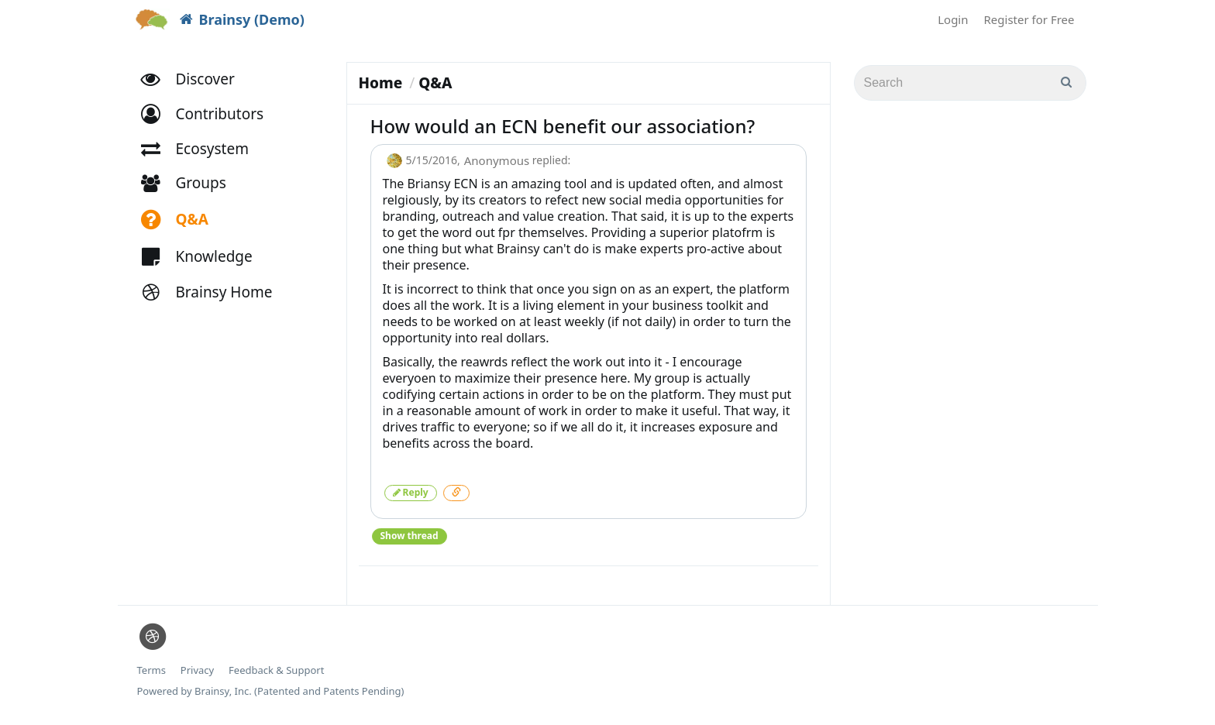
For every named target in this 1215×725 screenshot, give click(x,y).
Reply (411, 492)
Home (381, 83)
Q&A (435, 83)
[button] (209, 114)
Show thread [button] (409, 535)
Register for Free (1029, 19)
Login (953, 19)
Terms (151, 670)
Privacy (197, 670)
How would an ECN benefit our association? (563, 126)
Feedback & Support (276, 670)
